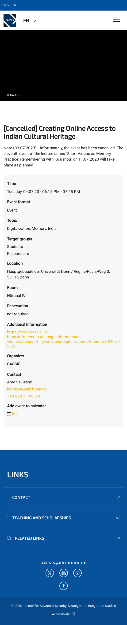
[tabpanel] (63, 65)
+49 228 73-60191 (24, 396)
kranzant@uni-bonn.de (26, 389)
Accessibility (63, 614)
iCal (15, 414)
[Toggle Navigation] (116, 20)
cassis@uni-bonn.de (63, 563)
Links (18, 474)
